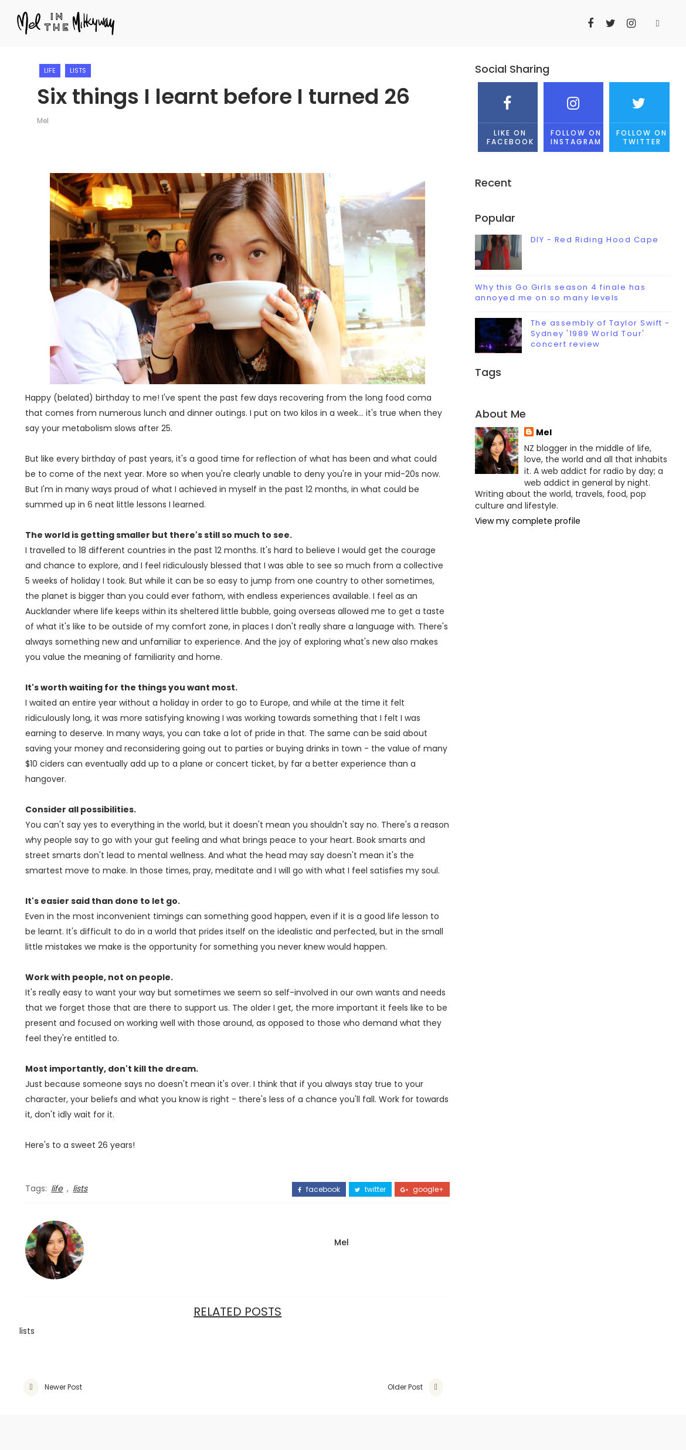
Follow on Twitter (639, 114)
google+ (422, 1189)
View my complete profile (527, 521)
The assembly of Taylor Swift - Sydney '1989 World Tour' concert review (600, 333)
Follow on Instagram (573, 114)
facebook (319, 1189)
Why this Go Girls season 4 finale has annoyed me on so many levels (560, 292)
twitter (370, 1189)
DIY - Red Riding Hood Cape (595, 239)
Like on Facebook (508, 114)
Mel (43, 121)
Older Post (405, 1387)
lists (78, 70)
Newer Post (63, 1387)
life (50, 70)
